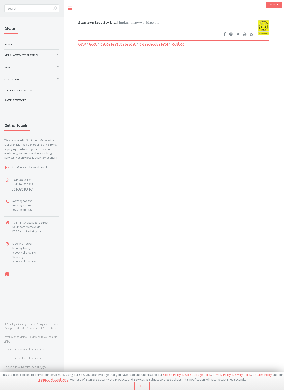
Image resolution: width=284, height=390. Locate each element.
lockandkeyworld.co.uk (118, 22)
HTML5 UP (19, 328)
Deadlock (178, 43)
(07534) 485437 (22, 210)
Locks (93, 43)
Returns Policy (262, 375)
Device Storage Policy (196, 375)
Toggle (70, 8)
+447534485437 (22, 188)
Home (8, 44)
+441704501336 (22, 180)
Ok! (142, 385)
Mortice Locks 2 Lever (153, 43)
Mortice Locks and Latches (118, 43)
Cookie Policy (172, 375)
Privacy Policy (222, 375)
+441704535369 (22, 184)
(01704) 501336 (22, 201)
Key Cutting (12, 79)
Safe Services (15, 100)
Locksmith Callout (19, 90)
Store (82, 43)
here (7, 340)
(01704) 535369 (22, 205)
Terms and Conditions (53, 379)
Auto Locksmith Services (21, 55)
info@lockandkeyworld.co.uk (30, 167)
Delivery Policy (241, 375)
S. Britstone (49, 328)
